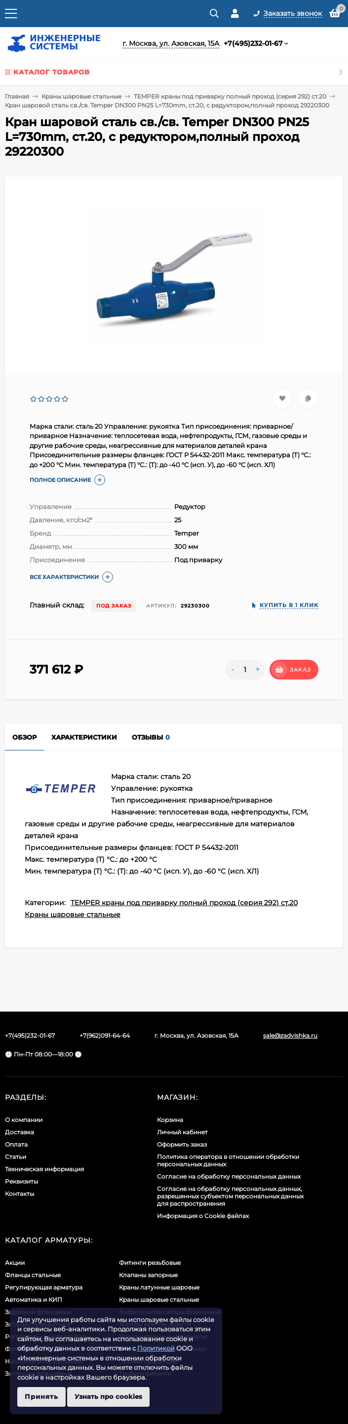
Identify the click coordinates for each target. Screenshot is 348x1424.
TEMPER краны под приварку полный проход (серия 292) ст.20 (230, 96)
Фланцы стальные (33, 1275)
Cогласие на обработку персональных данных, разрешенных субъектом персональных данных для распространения (230, 1196)
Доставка (19, 1132)
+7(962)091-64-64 (104, 1035)
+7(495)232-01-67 (253, 43)
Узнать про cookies (108, 1396)
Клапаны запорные (148, 1275)
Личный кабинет (182, 1132)
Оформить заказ (182, 1144)
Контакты (19, 1193)
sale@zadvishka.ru (290, 1035)
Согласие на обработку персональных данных (229, 1176)
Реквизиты (21, 1181)
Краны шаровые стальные (81, 96)
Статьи (15, 1156)
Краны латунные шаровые (159, 1287)
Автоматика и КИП (33, 1299)
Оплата (16, 1144)
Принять (41, 1396)
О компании (23, 1119)
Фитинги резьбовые (150, 1262)
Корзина (170, 1119)
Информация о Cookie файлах (203, 1216)
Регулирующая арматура (43, 1287)
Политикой (156, 1348)
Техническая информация (44, 1169)
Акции (15, 1262)
